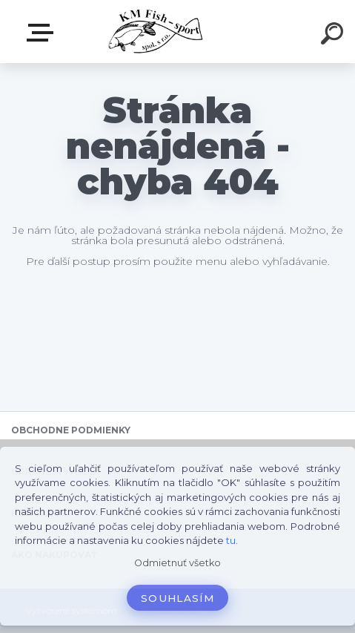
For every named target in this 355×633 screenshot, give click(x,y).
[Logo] (155, 31)
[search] (334, 36)
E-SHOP (43, 33)
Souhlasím (177, 598)
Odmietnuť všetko (177, 562)
